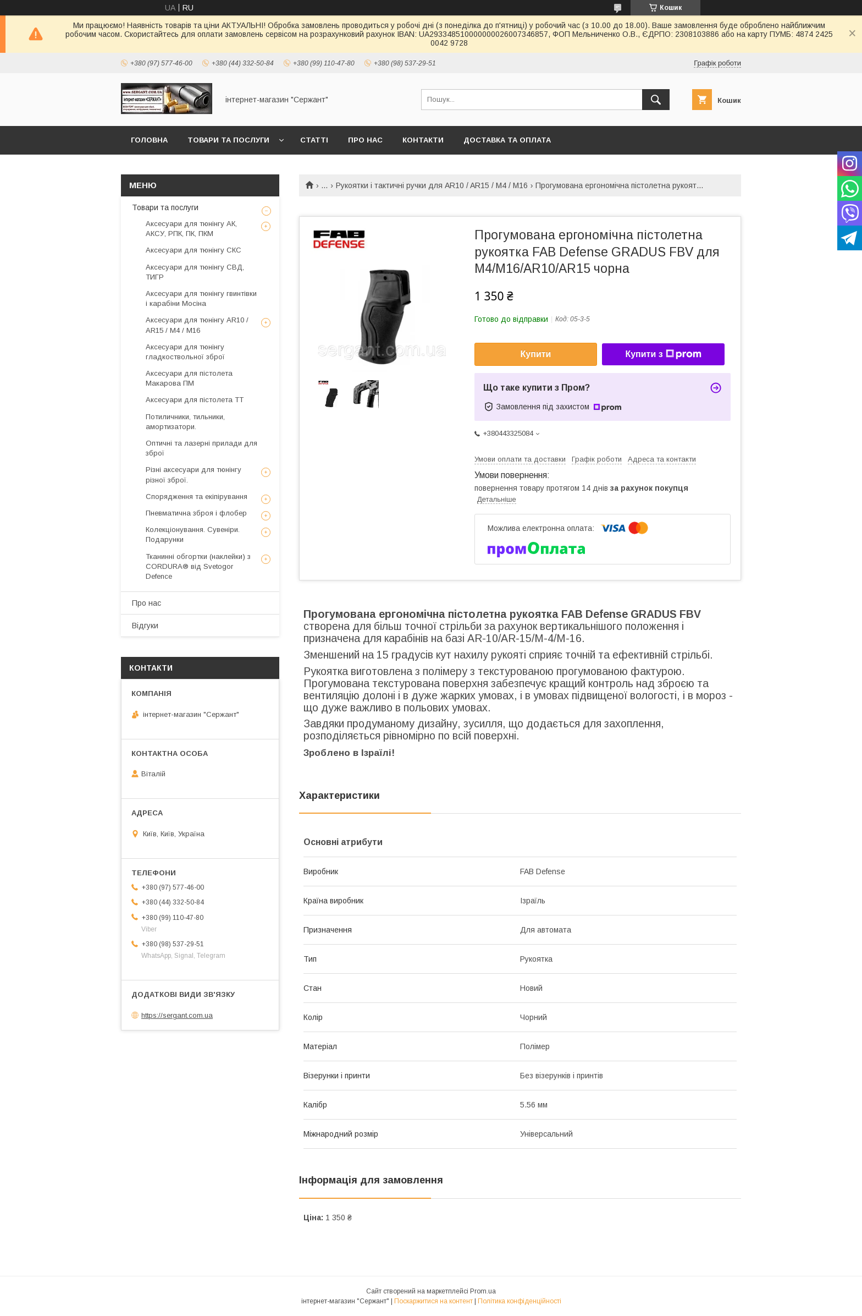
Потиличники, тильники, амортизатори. (185, 422)
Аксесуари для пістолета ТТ (195, 400)
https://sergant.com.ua (177, 1015)
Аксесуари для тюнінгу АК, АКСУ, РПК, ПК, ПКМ (191, 229)
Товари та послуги (228, 140)
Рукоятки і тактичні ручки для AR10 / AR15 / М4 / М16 (432, 185)
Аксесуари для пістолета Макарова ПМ (189, 378)
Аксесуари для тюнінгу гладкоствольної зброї (185, 352)
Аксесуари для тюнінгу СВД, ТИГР (195, 272)
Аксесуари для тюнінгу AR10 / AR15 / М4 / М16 (197, 325)
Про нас (365, 140)
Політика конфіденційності (519, 1301)
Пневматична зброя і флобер (196, 513)
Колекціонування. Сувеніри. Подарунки (193, 534)
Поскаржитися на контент (433, 1301)
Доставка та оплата (507, 140)
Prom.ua (483, 1291)
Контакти (423, 140)
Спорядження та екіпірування (196, 496)
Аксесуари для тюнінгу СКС (193, 250)
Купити (536, 354)
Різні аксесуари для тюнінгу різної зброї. (193, 474)
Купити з (663, 354)
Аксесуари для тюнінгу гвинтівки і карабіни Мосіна (201, 298)
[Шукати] (656, 99)
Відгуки (145, 625)
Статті (314, 140)
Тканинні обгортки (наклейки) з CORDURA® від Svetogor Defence (198, 566)
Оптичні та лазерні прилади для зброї (201, 448)
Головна (149, 140)
